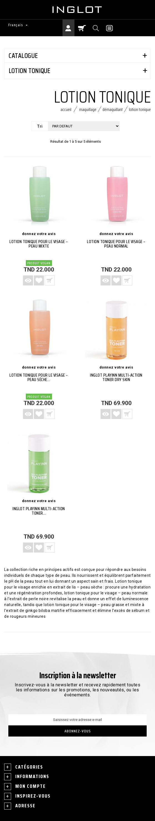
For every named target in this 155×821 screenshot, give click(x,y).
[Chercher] (96, 28)
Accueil (66, 109)
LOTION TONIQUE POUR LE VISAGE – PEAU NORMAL (116, 244)
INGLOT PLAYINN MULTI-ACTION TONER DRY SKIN (116, 377)
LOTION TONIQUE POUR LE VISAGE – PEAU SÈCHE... (38, 377)
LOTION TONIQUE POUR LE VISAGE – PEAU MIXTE (38, 244)
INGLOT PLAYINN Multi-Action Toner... (38, 511)
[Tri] (84, 126)
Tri (39, 126)
